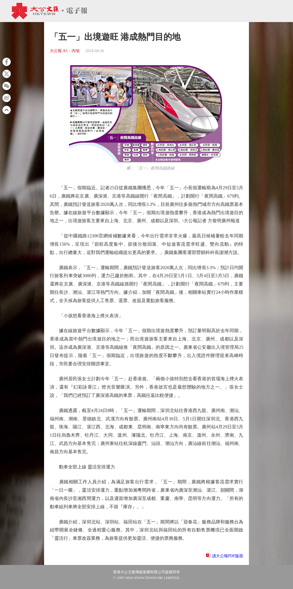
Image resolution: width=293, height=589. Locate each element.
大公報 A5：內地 (65, 51)
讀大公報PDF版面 (227, 556)
